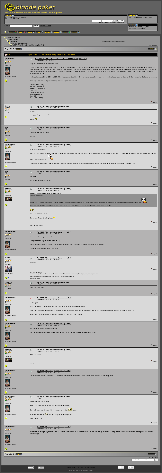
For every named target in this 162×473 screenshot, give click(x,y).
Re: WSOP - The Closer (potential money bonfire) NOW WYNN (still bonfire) (61, 59)
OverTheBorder (10, 58)
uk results (51, 13)
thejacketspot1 (141, 28)
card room (27, 13)
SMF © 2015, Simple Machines (87, 467)
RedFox (7, 106)
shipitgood (8, 282)
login (19, 17)
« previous (151, 45)
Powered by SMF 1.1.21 (73, 467)
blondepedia (18, 13)
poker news (9, 13)
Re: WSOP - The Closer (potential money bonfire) (54, 106)
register (24, 17)
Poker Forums (13, 39)
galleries (59, 13)
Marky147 (8, 188)
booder (7, 257)
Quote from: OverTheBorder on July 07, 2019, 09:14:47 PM (45, 193)
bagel (7, 127)
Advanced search (45, 26)
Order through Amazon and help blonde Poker (140, 17)
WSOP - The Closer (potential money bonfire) (28, 45)
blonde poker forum (13, 38)
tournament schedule (39, 13)
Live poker (13, 41)
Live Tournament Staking (19, 43)
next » (156, 45)
